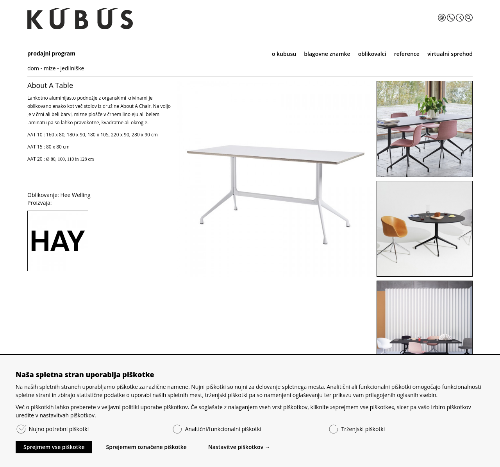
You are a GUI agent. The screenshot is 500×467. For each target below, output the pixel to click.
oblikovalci (372, 53)
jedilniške (72, 68)
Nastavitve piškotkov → (239, 447)
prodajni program (51, 53)
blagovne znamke (327, 53)
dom (33, 68)
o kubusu (284, 53)
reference (407, 53)
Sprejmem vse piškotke (53, 447)
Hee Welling (75, 195)
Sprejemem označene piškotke (146, 447)
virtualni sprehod (450, 53)
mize (50, 68)
